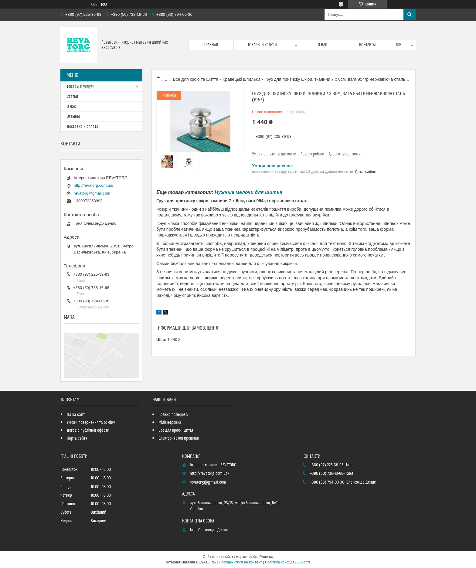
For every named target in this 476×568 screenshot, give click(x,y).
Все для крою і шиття (175, 430)
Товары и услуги (262, 45)
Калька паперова (173, 414)
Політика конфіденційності (287, 562)
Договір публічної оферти (88, 430)
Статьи (72, 96)
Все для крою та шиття (195, 79)
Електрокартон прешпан (178, 438)
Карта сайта (77, 438)
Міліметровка (169, 422)
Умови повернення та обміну (91, 422)
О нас (322, 45)
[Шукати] (409, 14)
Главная (211, 45)
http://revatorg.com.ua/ (93, 185)
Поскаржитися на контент (240, 562)
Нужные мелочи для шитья (248, 192)
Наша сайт (76, 414)
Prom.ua (266, 557)
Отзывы (73, 116)
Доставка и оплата (82, 126)
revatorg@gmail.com (92, 193)
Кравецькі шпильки (241, 79)
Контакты (367, 45)
